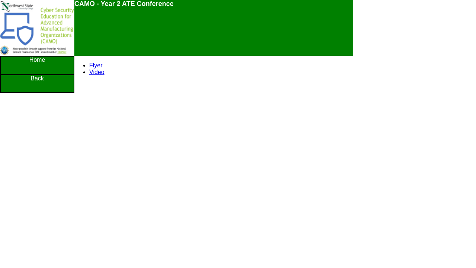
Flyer (96, 65)
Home (37, 60)
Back (37, 78)
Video (96, 72)
